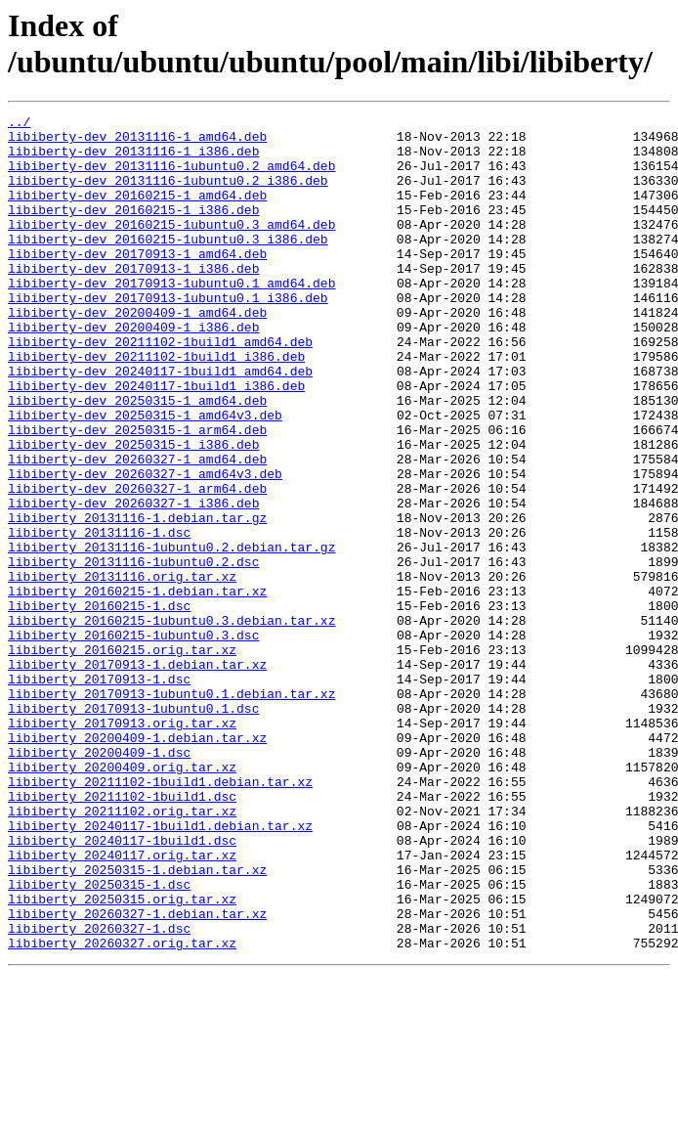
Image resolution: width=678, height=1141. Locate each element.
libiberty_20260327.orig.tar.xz (122, 1110)
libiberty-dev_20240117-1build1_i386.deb (156, 441)
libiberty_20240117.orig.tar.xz (122, 1004)
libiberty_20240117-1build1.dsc (122, 986)
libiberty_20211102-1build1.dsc (122, 934)
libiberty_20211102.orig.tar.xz (122, 951)
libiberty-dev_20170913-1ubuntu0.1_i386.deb (168, 335)
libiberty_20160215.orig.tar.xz (122, 758)
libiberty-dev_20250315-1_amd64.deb (137, 458)
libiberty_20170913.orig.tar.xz (122, 846)
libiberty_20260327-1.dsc (99, 1092)
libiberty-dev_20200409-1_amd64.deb (137, 353)
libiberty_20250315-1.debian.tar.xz (137, 1022)
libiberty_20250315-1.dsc (99, 1039)
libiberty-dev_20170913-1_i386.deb (133, 300)
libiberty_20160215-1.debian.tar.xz (137, 687)
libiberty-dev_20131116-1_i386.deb (133, 159)
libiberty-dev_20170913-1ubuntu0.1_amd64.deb (171, 318)
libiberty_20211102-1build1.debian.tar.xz (160, 916)
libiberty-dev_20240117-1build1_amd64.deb (160, 423)
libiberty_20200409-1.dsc (99, 881)
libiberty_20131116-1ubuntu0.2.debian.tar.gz (171, 634)
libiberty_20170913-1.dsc (99, 793)
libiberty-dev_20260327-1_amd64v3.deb (145, 546)
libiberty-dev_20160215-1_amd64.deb (137, 212)
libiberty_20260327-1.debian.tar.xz (137, 1074)
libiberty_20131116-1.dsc (99, 617)
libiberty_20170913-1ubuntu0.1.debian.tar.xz (171, 810)
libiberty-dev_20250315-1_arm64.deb (137, 494)
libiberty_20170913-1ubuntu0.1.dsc (133, 828)
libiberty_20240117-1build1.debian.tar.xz (160, 969)
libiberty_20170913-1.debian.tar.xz (137, 775)
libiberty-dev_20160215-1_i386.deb (133, 230)
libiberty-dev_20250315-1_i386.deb (133, 511)
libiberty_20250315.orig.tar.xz (122, 1057)
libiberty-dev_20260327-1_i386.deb (133, 582)
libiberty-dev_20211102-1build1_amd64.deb (160, 388)
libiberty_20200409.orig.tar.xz (122, 898)
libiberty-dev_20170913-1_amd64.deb (137, 282)
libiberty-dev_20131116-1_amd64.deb (137, 142)
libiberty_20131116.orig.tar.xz (122, 670)
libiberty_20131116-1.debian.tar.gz (137, 599)
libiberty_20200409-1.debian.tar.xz (137, 863)
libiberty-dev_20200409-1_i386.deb (133, 370)
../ (19, 124)
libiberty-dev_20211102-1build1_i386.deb (156, 406)
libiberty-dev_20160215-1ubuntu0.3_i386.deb (168, 265)
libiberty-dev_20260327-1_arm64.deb (137, 564)
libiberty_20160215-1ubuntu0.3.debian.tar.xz (171, 722)
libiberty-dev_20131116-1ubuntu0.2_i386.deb (168, 194)
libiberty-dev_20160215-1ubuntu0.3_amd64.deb (171, 247)
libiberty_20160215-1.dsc (99, 705)
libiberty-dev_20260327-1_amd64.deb (137, 529)
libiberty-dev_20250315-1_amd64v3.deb (145, 476)
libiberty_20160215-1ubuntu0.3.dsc (133, 740)
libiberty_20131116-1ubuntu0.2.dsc (133, 652)
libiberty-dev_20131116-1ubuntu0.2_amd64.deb (171, 177)
